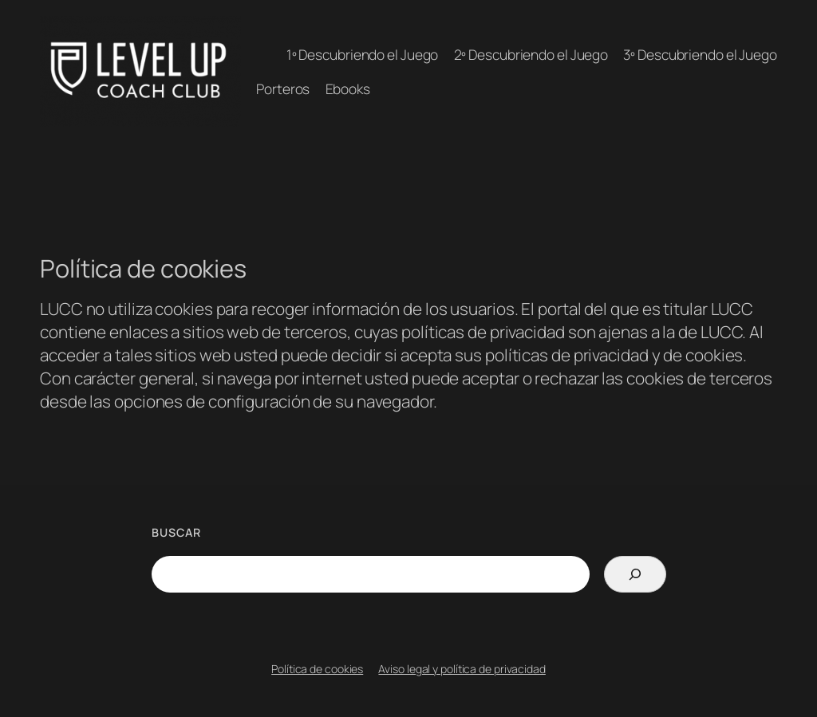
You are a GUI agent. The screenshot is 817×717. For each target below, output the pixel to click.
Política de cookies (317, 668)
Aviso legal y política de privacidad (461, 668)
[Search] (634, 574)
